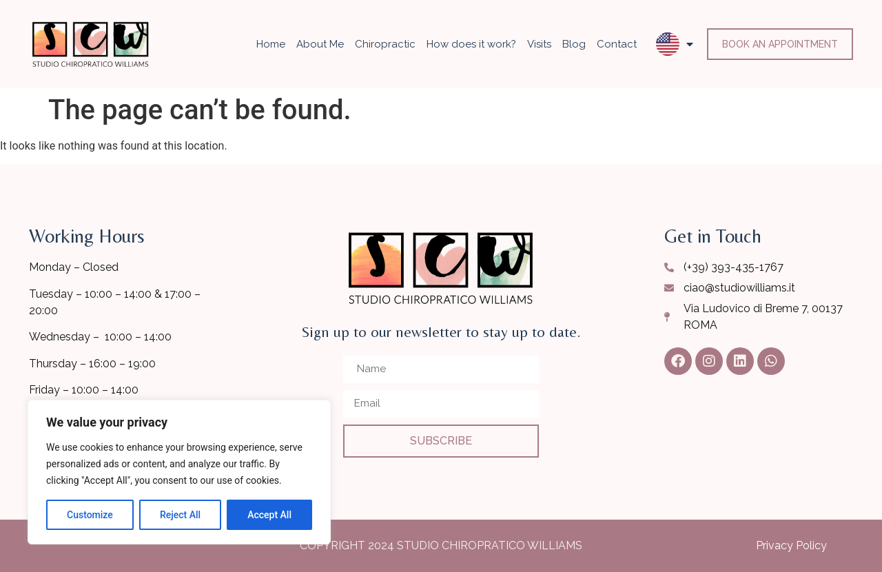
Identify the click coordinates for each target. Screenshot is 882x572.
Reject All (180, 514)
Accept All (269, 514)
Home (270, 44)
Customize (90, 514)
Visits (539, 44)
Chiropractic (385, 44)
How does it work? (471, 44)
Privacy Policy (791, 545)
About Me (320, 44)
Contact (617, 44)
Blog (574, 44)
